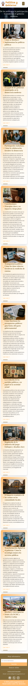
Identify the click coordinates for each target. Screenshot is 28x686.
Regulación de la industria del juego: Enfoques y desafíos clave (14, 444)
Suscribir (14, 664)
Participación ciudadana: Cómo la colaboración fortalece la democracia (14, 148)
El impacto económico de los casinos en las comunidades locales (14, 497)
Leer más (6, 65)
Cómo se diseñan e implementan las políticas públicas (14, 42)
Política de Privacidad (14, 671)
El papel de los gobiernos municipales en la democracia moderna (14, 90)
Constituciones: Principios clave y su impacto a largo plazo (13, 206)
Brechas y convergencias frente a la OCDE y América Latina (14, 614)
